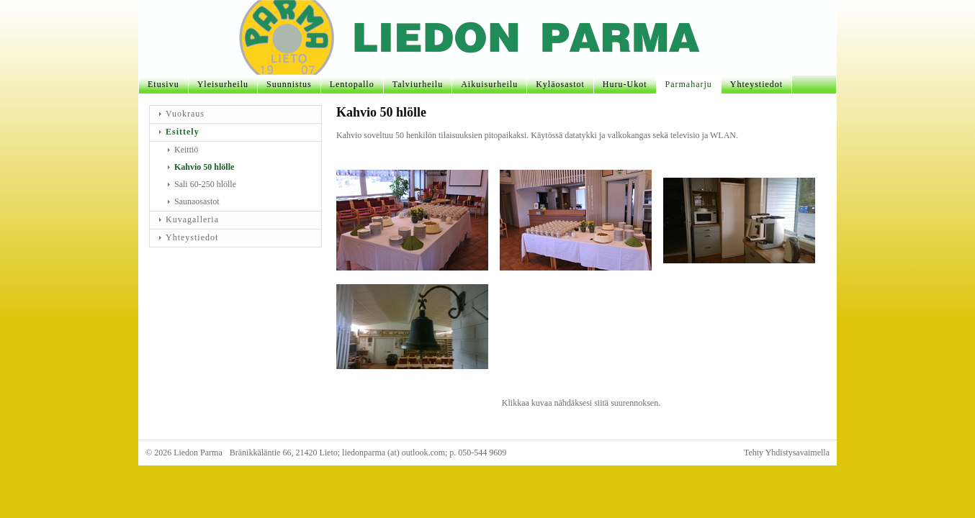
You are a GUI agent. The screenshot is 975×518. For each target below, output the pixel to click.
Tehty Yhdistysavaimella (787, 452)
